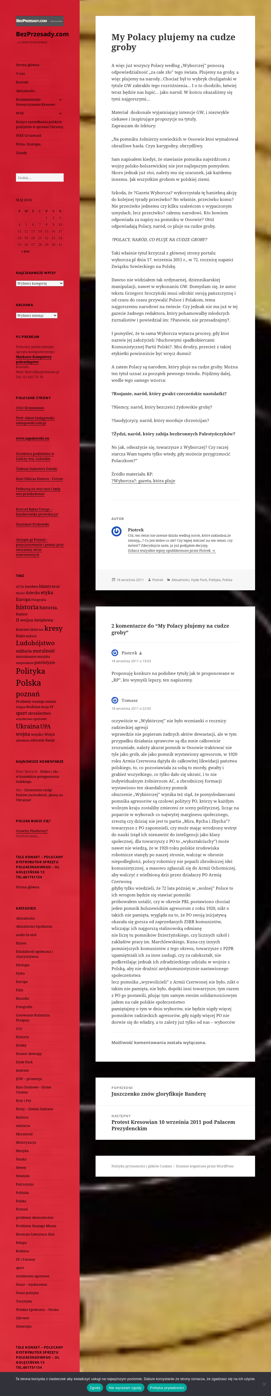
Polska (21, 1201)
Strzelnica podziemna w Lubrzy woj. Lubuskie (35, 456)
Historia (22, 1037)
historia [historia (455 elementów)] (27, 607)
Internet (22, 1070)
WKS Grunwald (28, 135)
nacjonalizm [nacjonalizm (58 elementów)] (25, 663)
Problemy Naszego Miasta (36, 1226)
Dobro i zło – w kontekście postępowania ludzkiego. (38, 776)
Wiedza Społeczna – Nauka (37, 1309)
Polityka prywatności (167, 1388)
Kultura (22, 1117)
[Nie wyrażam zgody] (264, 1384)
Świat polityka (27, 1293)
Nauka (21, 1159)
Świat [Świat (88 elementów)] (50, 740)
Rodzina (22, 1251)
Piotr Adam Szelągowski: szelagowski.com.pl (35, 420)
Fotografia (24, 1006)
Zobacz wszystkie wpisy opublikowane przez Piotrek (169, 550)
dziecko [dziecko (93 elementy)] (33, 592)
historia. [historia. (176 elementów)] (48, 607)
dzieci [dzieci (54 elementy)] (20, 593)
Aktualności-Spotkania (34, 926)
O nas (20, 73)
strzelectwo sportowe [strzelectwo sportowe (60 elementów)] (31, 719)
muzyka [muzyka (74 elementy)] (43, 656)
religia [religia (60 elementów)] (20, 707)
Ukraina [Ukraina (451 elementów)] (27, 726)
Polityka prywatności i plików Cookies (141, 1166)
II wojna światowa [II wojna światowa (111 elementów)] (34, 620)
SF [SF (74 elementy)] (52, 706)
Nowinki (23, 1176)
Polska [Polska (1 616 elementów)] (28, 682)
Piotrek (157, 579)
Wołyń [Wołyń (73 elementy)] (49, 734)
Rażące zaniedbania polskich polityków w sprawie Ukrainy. (40, 124)
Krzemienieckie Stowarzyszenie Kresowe (35, 102)
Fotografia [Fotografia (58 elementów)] (38, 600)
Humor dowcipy (29, 1053)
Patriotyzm (25, 1184)
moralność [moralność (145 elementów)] (44, 651)
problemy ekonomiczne (34, 1217)
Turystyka (24, 1301)
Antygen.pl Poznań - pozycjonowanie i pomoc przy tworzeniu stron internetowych (40, 547)
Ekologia (23, 965)
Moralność (24, 1134)
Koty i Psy (23, 1100)
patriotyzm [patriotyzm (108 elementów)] (44, 662)
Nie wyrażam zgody (125, 1388)
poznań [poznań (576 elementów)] (28, 693)
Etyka (20, 973)
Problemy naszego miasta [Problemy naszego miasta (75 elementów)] (36, 701)
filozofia (22, 998)
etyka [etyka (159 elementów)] (47, 592)
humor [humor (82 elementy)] (22, 614)
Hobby (21, 1045)
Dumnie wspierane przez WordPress (205, 1166)
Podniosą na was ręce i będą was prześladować (38, 491)
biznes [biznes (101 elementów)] (45, 586)
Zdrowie (22, 1318)
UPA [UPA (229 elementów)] (45, 726)
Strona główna (27, 65)
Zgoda (95, 1388)
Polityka (22, 1192)
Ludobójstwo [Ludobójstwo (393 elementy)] (35, 643)
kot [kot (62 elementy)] (41, 629)
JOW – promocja (29, 1078)
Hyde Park (24, 1062)
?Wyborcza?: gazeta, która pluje (143, 480)
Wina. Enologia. (28, 144)
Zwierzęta (24, 1326)
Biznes (21, 943)
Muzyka (22, 1150)
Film (19, 990)
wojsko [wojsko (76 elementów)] (37, 734)
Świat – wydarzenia (31, 1284)
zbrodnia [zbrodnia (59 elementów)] (22, 740)
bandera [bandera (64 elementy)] (31, 586)
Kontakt (22, 82)
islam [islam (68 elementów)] (34, 629)
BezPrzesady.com (42, 34)
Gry (19, 1028)
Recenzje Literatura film (35, 1234)
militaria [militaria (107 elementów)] (24, 651)
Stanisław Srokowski (32, 524)
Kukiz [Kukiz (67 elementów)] (20, 636)
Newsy (21, 1167)
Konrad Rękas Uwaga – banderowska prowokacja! (37, 512)
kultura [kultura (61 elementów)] (31, 636)
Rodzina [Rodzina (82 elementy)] (33, 706)
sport (20, 1267)
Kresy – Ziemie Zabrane (34, 1109)
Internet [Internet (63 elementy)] (22, 629)
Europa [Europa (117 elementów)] (23, 599)
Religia (21, 1242)
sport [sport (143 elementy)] (21, 713)
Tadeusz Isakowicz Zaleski (36, 468)
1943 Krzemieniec (30, 408)
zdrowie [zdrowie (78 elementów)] (37, 740)
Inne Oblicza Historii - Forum (39, 478)
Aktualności (25, 90)
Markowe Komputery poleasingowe (34, 359)
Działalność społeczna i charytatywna (34, 954)
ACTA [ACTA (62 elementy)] (20, 586)
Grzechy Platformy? (32, 831)
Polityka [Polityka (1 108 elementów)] (30, 671)
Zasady (21, 152)
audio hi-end (26, 934)
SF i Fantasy (25, 1259)
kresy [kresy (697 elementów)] (53, 628)
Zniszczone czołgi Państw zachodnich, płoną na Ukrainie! (39, 795)
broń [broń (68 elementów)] (56, 586)
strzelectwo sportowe (32, 1276)
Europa (22, 981)
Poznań (22, 1209)
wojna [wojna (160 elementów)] (23, 734)
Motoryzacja (26, 1142)
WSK (20, 113)
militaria (23, 1125)
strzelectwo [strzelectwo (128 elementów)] (39, 713)
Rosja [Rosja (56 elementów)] (45, 707)
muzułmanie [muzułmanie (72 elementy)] (26, 656)
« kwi (25, 251)
